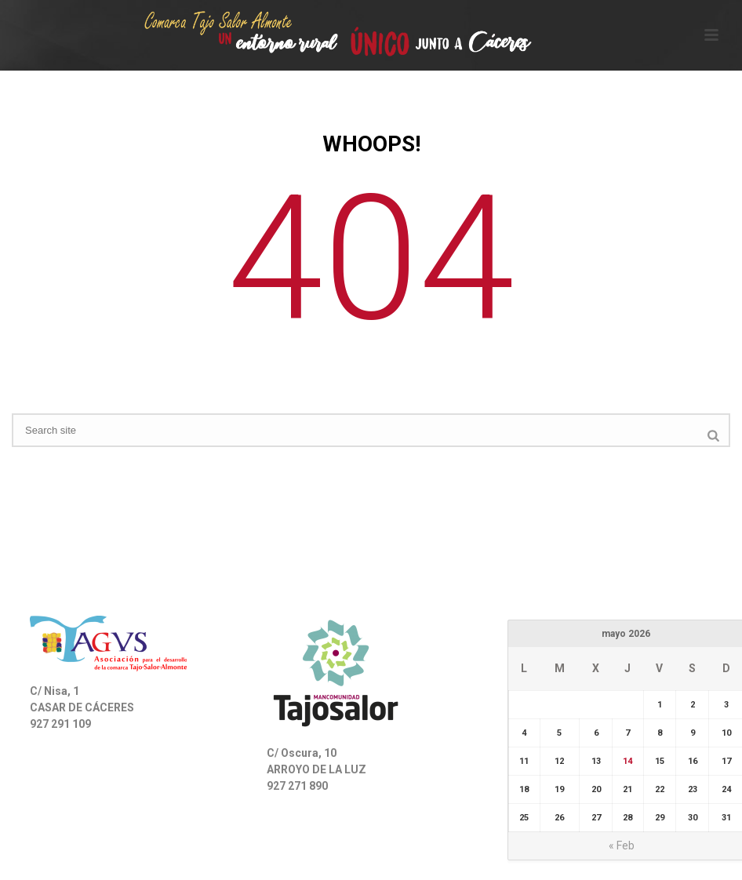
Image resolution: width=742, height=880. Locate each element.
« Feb (622, 845)
